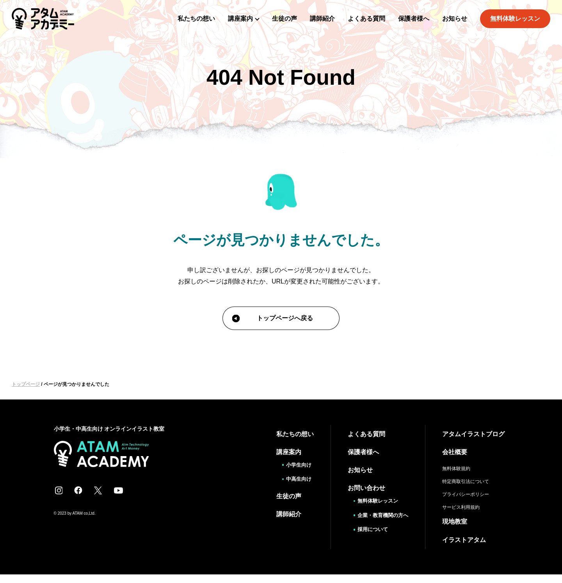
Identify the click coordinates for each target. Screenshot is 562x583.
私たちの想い (196, 18)
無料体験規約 (456, 468)
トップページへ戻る (272, 319)
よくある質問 (366, 18)
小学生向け (295, 464)
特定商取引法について (465, 481)
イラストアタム (464, 539)
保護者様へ (413, 18)
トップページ (26, 384)
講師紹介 (322, 18)
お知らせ (454, 18)
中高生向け (295, 478)
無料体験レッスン (515, 18)
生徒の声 (284, 18)
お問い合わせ (362, 487)
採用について (370, 528)
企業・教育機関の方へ (381, 514)
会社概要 (454, 451)
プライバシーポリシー (465, 494)
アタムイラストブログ (473, 433)
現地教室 (454, 521)
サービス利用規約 (461, 507)
